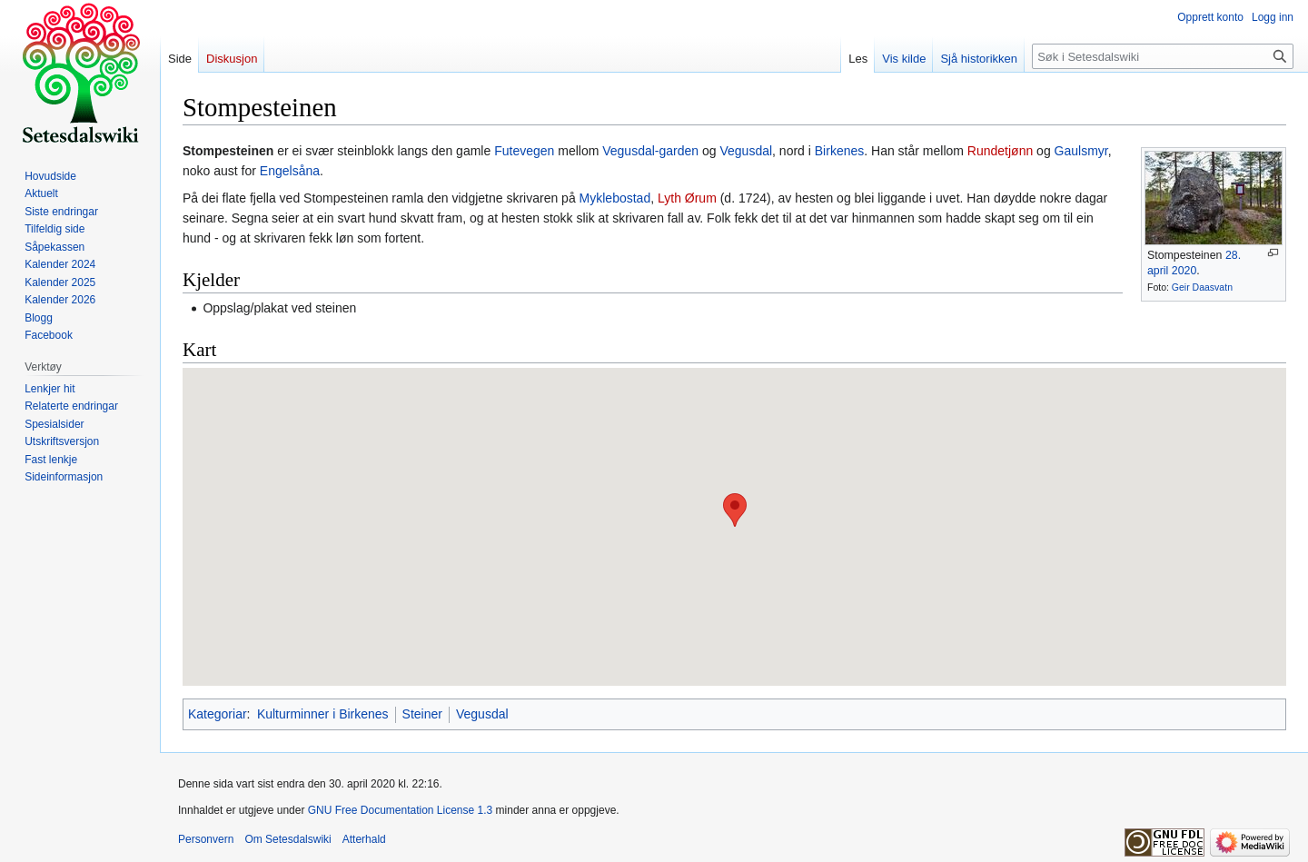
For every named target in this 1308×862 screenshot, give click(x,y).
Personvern (205, 839)
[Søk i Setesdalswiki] (1162, 56)
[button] (735, 510)
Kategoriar (217, 714)
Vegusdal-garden (650, 151)
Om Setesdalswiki (287, 839)
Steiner (422, 714)
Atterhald (364, 839)
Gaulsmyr (1081, 151)
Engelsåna (290, 170)
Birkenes (839, 151)
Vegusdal (745, 151)
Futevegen (524, 151)
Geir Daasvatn (1202, 287)
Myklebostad (615, 198)
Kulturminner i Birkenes (323, 714)
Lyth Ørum (687, 198)
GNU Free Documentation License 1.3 (400, 810)
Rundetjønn (1000, 151)
